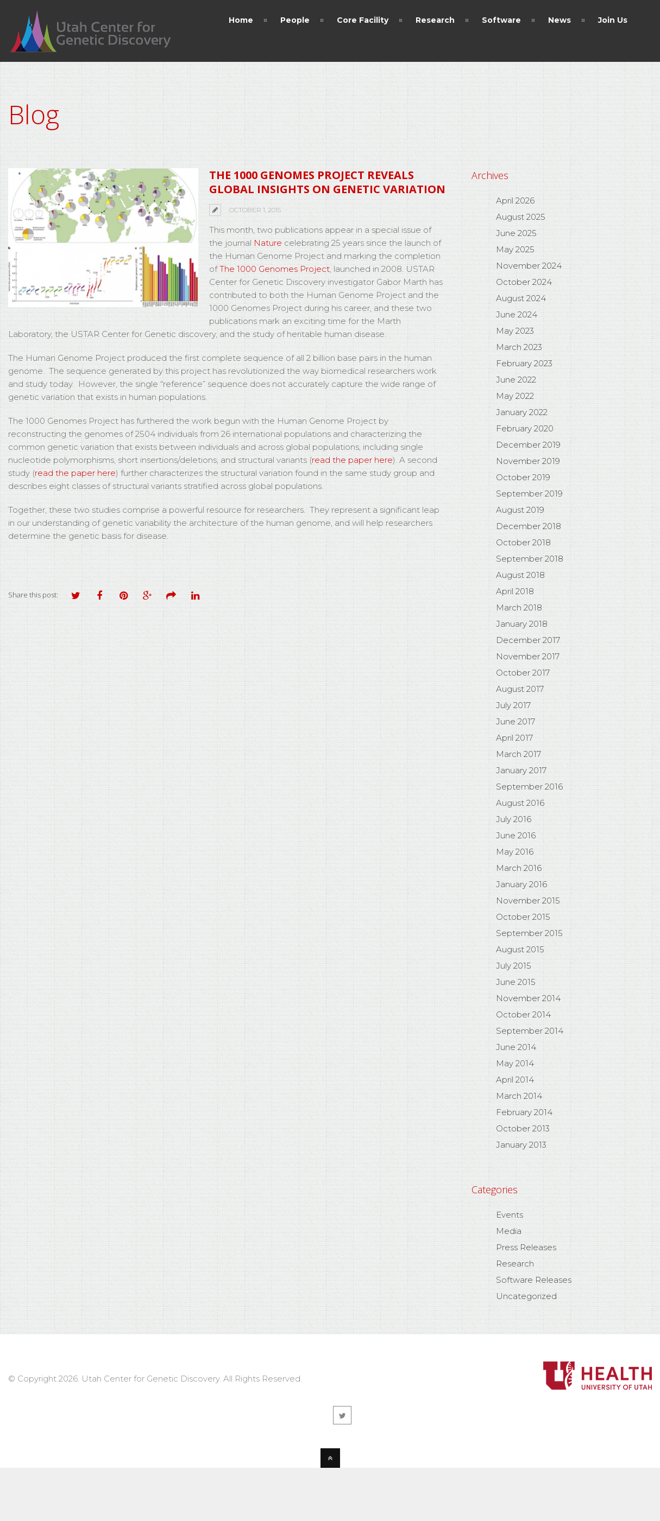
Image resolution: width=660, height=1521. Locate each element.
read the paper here (352, 460)
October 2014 (523, 1014)
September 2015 (529, 933)
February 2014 (524, 1112)
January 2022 (522, 412)
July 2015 (513, 965)
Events (509, 1215)
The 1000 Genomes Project (274, 269)
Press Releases (526, 1247)
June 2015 (516, 982)
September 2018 (529, 558)
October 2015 (523, 917)
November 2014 (528, 998)
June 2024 (516, 314)
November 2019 (528, 461)
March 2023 (519, 347)
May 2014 (515, 1063)
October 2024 (524, 282)
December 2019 (528, 445)
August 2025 (520, 217)
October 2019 (523, 477)
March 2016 (519, 868)
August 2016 (520, 803)
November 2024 (529, 265)
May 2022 (515, 396)
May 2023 (515, 331)
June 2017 (515, 721)
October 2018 (523, 542)
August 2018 (520, 575)
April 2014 (515, 1079)
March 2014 (519, 1096)
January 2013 (521, 1145)
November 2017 (528, 656)
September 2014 (529, 1031)
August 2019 (520, 510)
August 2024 (521, 298)
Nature (269, 243)
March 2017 (518, 754)
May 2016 (514, 852)
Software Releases (533, 1280)
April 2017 (514, 738)
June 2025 (516, 233)
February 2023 (524, 363)
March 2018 (519, 607)
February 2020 (525, 428)
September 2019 (529, 493)
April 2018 (515, 591)
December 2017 (528, 640)
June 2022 (516, 379)
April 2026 (515, 200)
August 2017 (520, 689)
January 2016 (521, 884)
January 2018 (522, 624)
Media (508, 1231)
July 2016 (513, 819)
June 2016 (516, 835)
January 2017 (521, 770)
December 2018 (528, 526)
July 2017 (513, 705)
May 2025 (515, 249)
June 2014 (516, 1047)
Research (515, 1263)
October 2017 (523, 672)
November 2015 (528, 900)
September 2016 (529, 786)
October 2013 (523, 1128)
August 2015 (520, 949)
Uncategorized (526, 1296)
